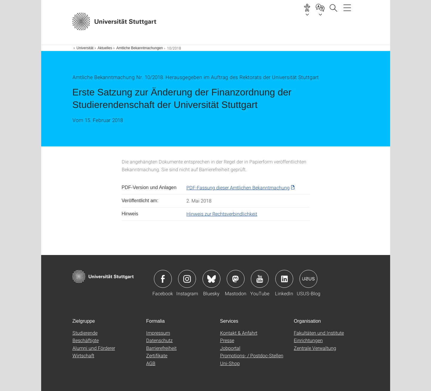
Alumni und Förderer (93, 348)
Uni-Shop (230, 363)
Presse (227, 340)
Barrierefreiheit (161, 348)
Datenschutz (159, 340)
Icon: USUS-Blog (308, 279)
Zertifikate (156, 355)
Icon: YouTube (260, 279)
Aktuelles (105, 48)
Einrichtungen (308, 340)
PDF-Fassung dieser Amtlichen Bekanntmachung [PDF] (238, 187)
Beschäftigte (85, 340)
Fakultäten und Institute (319, 333)
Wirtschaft (83, 355)
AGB (150, 363)
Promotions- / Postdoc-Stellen (251, 355)
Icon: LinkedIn (284, 279)
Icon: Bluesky (211, 279)
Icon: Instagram (187, 279)
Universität (85, 48)
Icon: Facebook (163, 279)
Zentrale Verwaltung (315, 348)
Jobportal (230, 348)
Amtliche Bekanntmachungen (139, 48)
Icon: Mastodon (236, 279)
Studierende (85, 333)
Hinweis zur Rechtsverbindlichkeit (221, 214)
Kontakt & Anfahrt (238, 333)
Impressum (158, 333)
